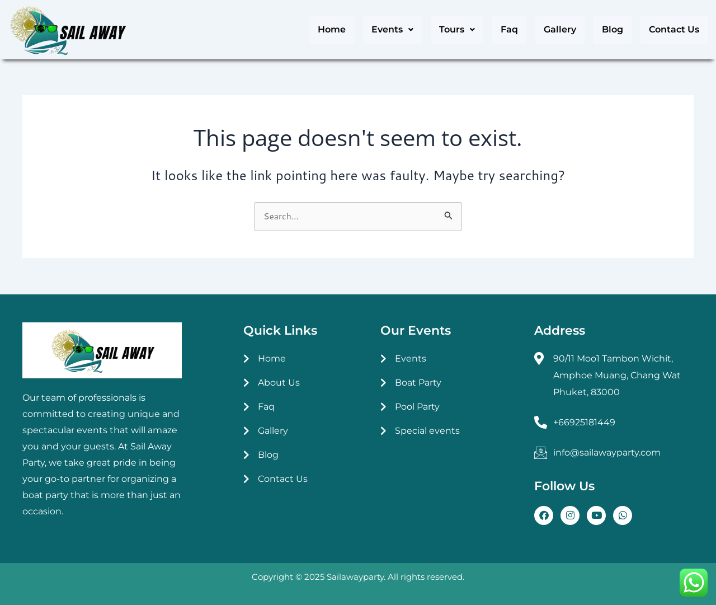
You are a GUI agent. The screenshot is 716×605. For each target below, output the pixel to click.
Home (332, 29)
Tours (457, 29)
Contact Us (674, 29)
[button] (392, 30)
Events (392, 29)
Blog (612, 29)
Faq (509, 29)
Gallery (560, 29)
